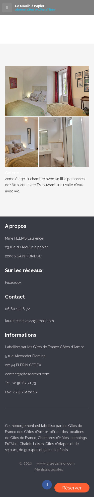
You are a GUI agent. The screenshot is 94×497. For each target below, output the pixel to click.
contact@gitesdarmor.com (27, 374)
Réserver (72, 487)
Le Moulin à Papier (29, 6)
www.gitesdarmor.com (56, 463)
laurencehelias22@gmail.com (29, 321)
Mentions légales (49, 469)
